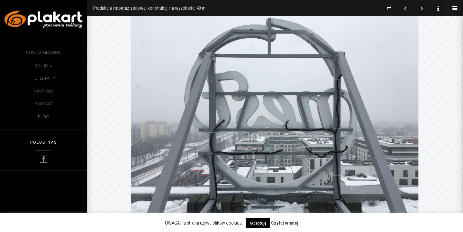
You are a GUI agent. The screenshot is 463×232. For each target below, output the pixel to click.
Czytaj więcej (284, 223)
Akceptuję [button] (258, 223)
